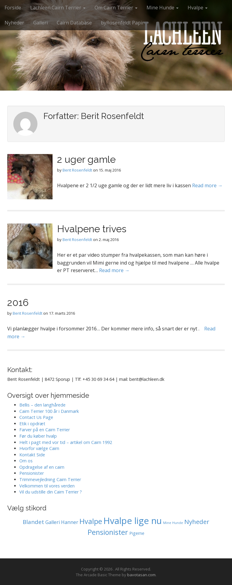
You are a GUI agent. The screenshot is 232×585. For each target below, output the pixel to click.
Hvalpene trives (91, 228)
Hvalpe (198, 7)
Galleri (40, 22)
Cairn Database (74, 22)
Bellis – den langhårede (42, 405)
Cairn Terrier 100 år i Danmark (49, 411)
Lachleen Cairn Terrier (57, 7)
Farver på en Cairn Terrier (44, 429)
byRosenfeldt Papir (122, 22)
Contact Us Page (36, 417)
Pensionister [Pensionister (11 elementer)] (108, 532)
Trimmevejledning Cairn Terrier (50, 479)
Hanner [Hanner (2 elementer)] (69, 522)
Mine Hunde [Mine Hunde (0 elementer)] (173, 523)
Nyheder (14, 22)
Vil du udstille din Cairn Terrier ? (50, 492)
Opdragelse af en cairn (41, 467)
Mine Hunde (163, 7)
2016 (18, 302)
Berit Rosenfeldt (77, 170)
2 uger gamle (86, 159)
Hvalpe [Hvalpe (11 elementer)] (90, 521)
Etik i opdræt (32, 423)
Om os (26, 461)
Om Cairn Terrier (116, 7)
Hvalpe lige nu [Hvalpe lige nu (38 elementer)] (132, 521)
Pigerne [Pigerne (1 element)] (136, 533)
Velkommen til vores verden (47, 486)
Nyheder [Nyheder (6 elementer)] (196, 521)
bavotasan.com (141, 574)
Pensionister (31, 473)
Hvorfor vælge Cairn (39, 448)
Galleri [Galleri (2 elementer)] (52, 522)
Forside (13, 7)
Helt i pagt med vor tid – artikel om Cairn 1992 (65, 442)
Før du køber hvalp (38, 436)
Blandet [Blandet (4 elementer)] (33, 522)
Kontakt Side (32, 455)
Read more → (207, 185)
